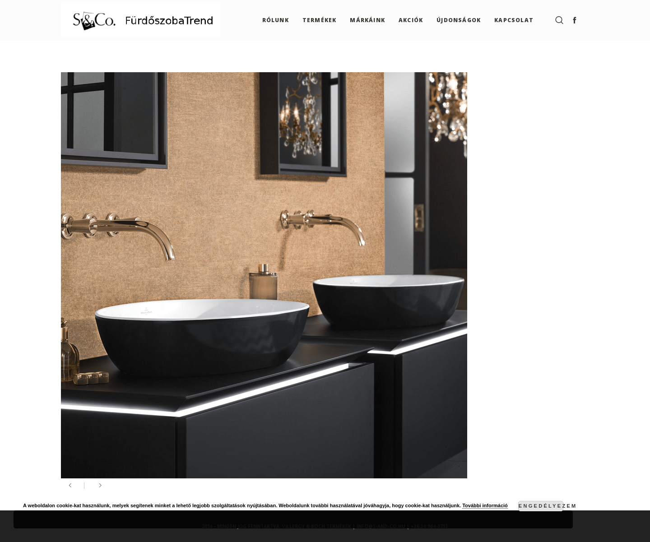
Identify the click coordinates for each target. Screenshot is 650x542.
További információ (485, 505)
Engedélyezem (541, 506)
